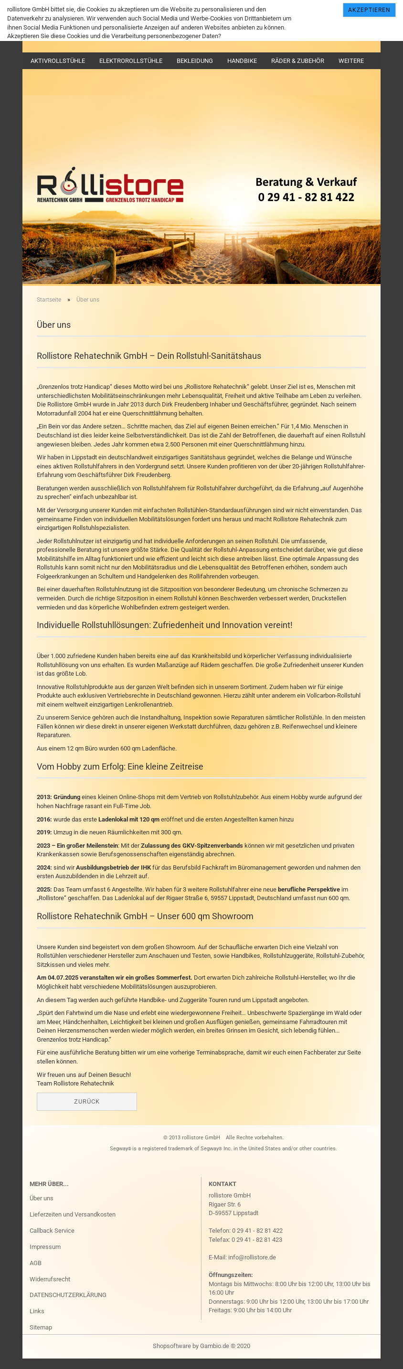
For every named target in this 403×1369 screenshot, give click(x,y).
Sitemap (41, 1336)
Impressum (45, 1256)
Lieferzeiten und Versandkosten (73, 1223)
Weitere (351, 60)
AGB (36, 1272)
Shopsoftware (172, 1355)
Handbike (242, 60)
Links (37, 1320)
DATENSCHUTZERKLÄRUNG (68, 1304)
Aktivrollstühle (58, 60)
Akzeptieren (369, 10)
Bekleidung (195, 60)
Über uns (41, 1207)
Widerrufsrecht (50, 1288)
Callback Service (52, 1240)
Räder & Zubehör (297, 60)
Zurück (87, 1111)
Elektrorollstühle (130, 60)
